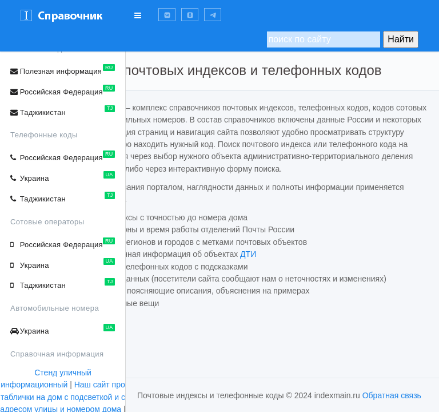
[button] (167, 15)
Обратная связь (391, 395)
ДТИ (341, 293)
